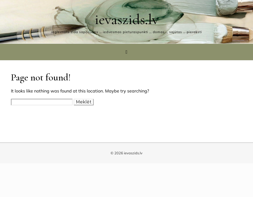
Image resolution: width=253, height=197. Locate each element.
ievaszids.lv (127, 19)
